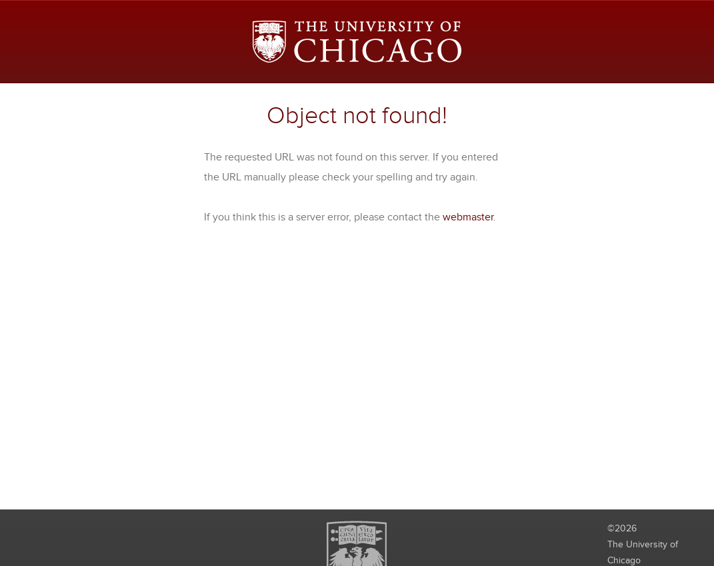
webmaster (468, 217)
